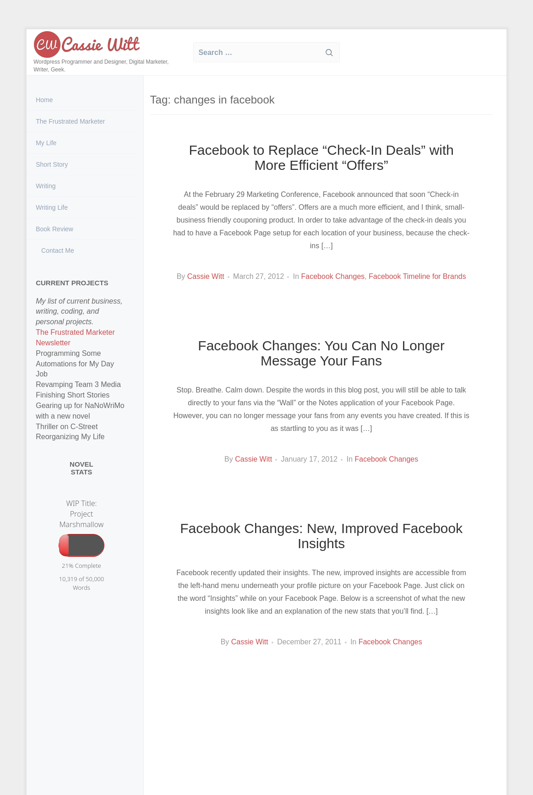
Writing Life (52, 207)
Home (44, 99)
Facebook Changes (333, 276)
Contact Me (56, 250)
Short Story (52, 164)
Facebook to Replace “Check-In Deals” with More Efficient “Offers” (321, 157)
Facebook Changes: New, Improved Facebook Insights (321, 536)
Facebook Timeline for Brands (417, 276)
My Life (46, 143)
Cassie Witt (205, 276)
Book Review (54, 229)
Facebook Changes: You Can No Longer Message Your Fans (321, 353)
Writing (45, 186)
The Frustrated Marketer (70, 121)
